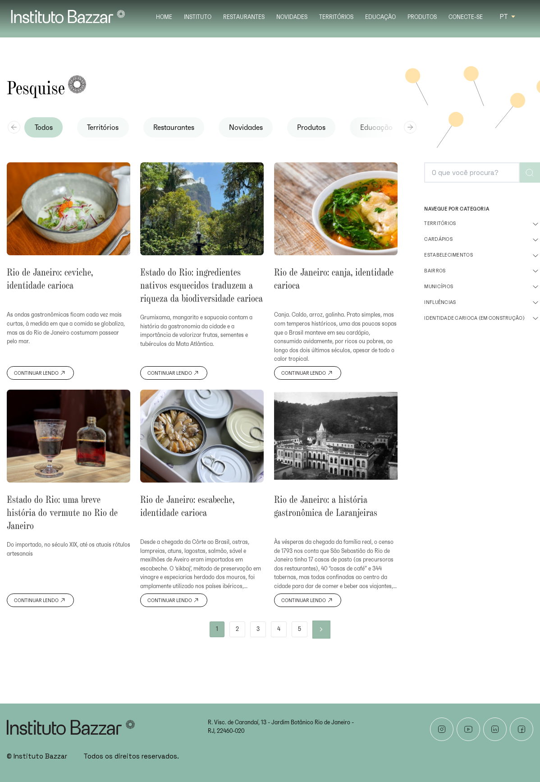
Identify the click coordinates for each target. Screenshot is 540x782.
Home (164, 17)
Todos (44, 127)
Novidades (291, 17)
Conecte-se (465, 17)
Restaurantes (244, 17)
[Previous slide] (14, 127)
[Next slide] (410, 127)
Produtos (422, 17)
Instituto (197, 17)
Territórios (336, 17)
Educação (380, 17)
